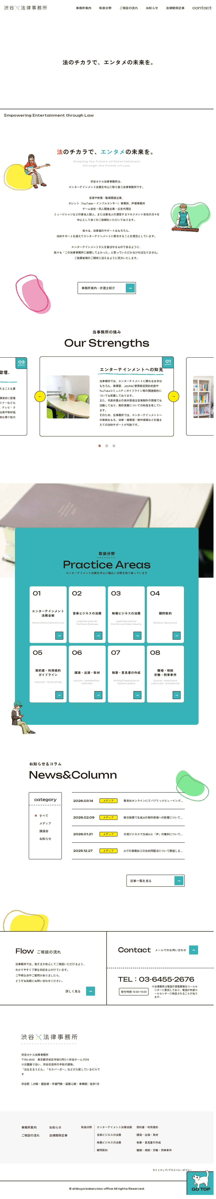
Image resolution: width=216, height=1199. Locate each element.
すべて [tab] (43, 816)
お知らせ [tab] (45, 839)
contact (202, 7)
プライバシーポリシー (180, 1170)
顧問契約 (102, 1150)
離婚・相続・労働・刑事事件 (154, 1150)
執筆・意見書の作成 (149, 1142)
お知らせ (152, 8)
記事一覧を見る (141, 881)
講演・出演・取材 (147, 1135)
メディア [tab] (45, 823)
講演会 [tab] (43, 831)
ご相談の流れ (128, 8)
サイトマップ (160, 1170)
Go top (201, 1189)
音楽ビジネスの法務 (109, 1135)
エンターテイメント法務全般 (114, 1127)
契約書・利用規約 (147, 1127)
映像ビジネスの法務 (109, 1142)
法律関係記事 (175, 8)
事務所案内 (83, 8)
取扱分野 (105, 8)
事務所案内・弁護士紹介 (98, 288)
